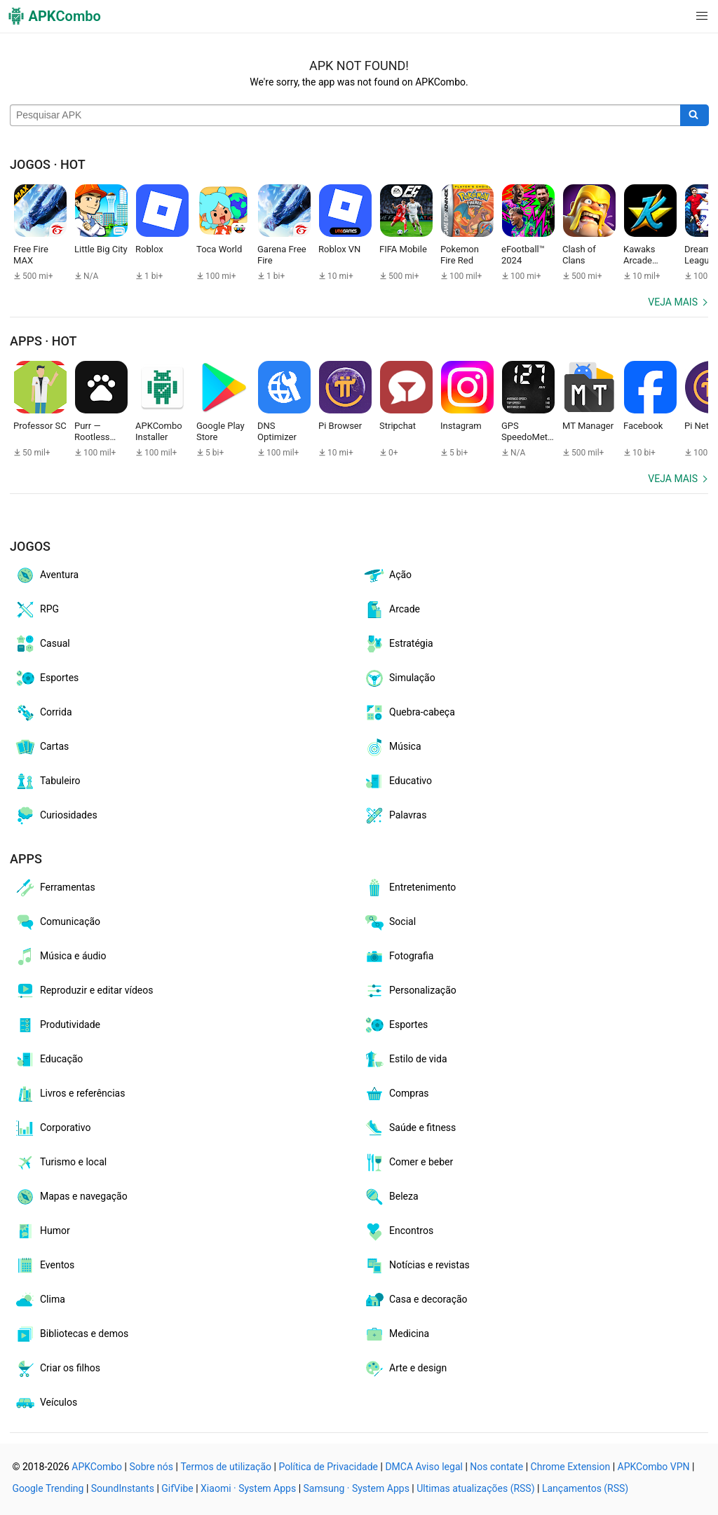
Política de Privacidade (328, 1466)
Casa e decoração (415, 1300)
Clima (39, 1300)
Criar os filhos (57, 1368)
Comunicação (57, 922)
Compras (396, 1094)
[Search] (694, 115)
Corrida (43, 712)
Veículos (45, 1403)
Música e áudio (60, 956)
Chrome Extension (571, 1466)
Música (392, 747)
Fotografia (398, 956)
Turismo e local (60, 1162)
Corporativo (52, 1128)
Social (389, 922)
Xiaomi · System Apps (248, 1488)
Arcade (391, 609)
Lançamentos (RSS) (585, 1488)
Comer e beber (408, 1162)
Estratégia (398, 644)
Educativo (397, 781)
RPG (36, 609)
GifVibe (177, 1488)
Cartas (41, 747)
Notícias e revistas (416, 1265)
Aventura (46, 575)
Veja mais (673, 302)
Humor (42, 1231)
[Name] (345, 115)
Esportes (46, 678)
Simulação (399, 678)
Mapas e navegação (71, 1197)
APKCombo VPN (654, 1466)
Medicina (396, 1334)
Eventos (44, 1265)
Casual (42, 644)
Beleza (391, 1197)
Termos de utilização (225, 1466)
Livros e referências (69, 1094)
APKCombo (97, 1466)
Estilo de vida (405, 1059)
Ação (387, 575)
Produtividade (57, 1025)
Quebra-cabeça (409, 712)
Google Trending (48, 1488)
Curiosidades (55, 815)
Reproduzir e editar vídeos (84, 991)
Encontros (398, 1231)
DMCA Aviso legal (424, 1466)
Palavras (394, 815)
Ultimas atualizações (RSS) (475, 1488)
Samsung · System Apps (356, 1488)
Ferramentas (54, 888)
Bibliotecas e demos (71, 1334)
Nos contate (496, 1466)
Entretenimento (409, 888)
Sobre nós (151, 1466)
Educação (48, 1059)
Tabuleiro (47, 781)
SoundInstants (122, 1488)
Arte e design (405, 1368)
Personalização (409, 991)
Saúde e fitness (409, 1128)
